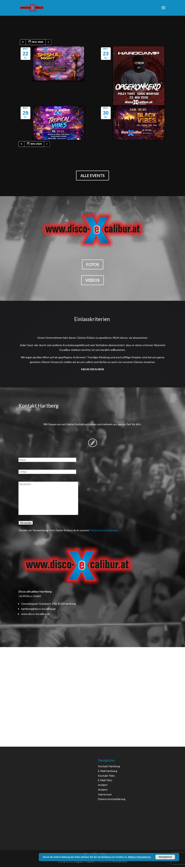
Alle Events (92, 175)
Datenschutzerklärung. (104, 530)
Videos (92, 280)
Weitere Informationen (139, 857)
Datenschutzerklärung (111, 799)
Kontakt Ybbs (106, 775)
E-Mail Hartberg (107, 771)
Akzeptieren (165, 857)
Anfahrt (103, 785)
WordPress (119, 861)
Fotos (92, 264)
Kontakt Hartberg (109, 766)
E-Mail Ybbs (105, 780)
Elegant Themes (84, 861)
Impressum (105, 794)
